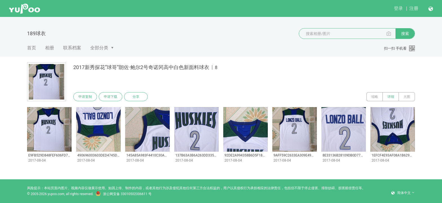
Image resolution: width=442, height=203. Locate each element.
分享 (135, 97)
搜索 (405, 33)
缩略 (374, 97)
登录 (398, 8)
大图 (406, 97)
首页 (31, 47)
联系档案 (72, 47)
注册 (413, 8)
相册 (49, 47)
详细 (390, 97)
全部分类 (99, 47)
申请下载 (110, 97)
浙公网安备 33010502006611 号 (123, 194)
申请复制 (85, 97)
